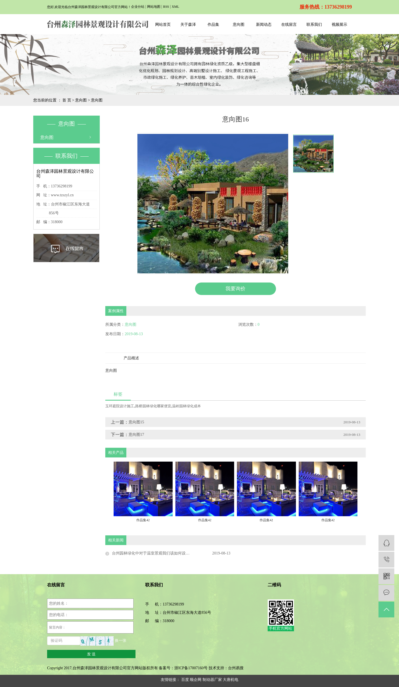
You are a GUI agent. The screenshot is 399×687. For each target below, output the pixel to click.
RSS (166, 7)
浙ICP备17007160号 (191, 668)
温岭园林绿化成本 (186, 406)
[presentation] (129, 493)
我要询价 (235, 288)
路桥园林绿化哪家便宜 (153, 406)
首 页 (66, 100)
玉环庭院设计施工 (119, 406)
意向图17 (136, 434)
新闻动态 (264, 24)
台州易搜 (236, 668)
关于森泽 (188, 24)
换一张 (120, 641)
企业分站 (137, 7)
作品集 (213, 24)
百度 (185, 680)
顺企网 (195, 680)
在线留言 (289, 24)
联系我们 (314, 24)
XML (175, 7)
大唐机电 (230, 680)
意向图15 (136, 422)
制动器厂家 (212, 680)
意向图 (238, 24)
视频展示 (339, 24)
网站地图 (153, 7)
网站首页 (163, 24)
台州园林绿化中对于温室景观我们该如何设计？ (152, 553)
